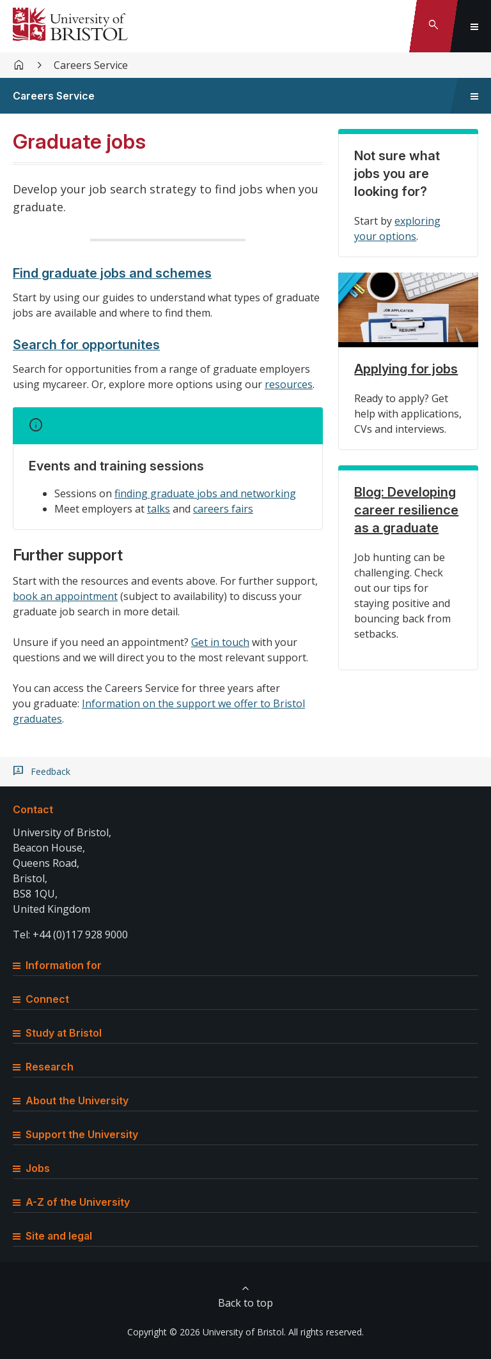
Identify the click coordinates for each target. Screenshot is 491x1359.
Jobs (31, 1168)
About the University (71, 1100)
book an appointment (65, 596)
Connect (41, 999)
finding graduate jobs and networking (205, 493)
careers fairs (223, 509)
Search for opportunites (86, 344)
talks (158, 509)
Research (43, 1066)
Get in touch (220, 642)
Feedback (50, 771)
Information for (57, 965)
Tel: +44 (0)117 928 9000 (70, 934)
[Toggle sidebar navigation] (474, 96)
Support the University (75, 1134)
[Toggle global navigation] (474, 26)
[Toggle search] (433, 26)
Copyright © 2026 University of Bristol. (206, 1332)
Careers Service (91, 65)
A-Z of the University (71, 1202)
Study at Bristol (57, 1032)
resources (289, 384)
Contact (33, 809)
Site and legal (52, 1235)
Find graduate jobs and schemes (112, 273)
